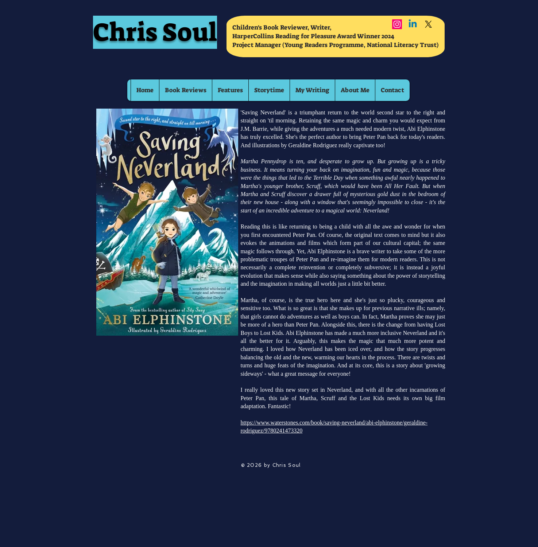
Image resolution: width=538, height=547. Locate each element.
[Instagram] (397, 24)
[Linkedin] (413, 24)
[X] (428, 24)
